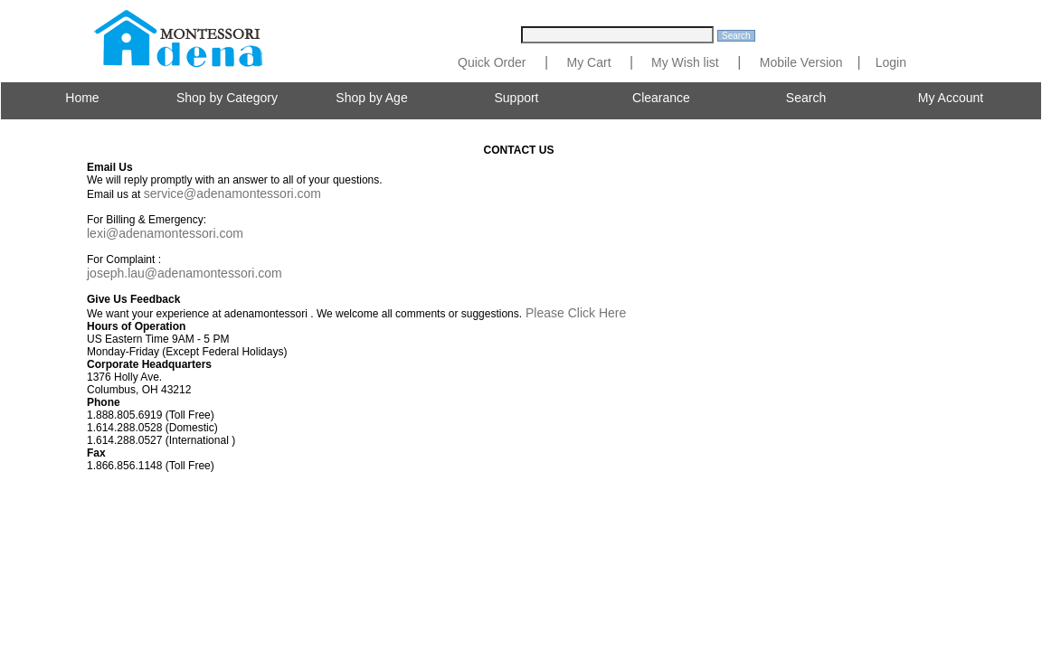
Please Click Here (574, 313)
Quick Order (492, 62)
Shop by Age (371, 97)
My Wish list (683, 62)
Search (806, 97)
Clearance (661, 97)
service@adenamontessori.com (232, 193)
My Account (950, 97)
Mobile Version (801, 62)
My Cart (589, 62)
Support (516, 97)
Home (82, 97)
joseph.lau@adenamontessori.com (184, 273)
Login (891, 62)
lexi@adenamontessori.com (165, 233)
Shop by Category (227, 97)
